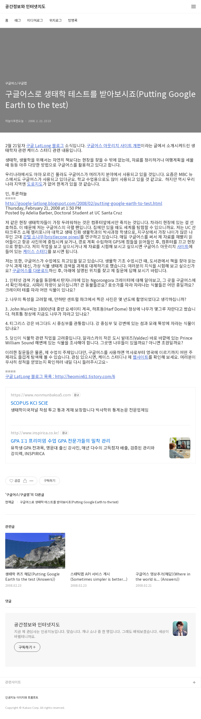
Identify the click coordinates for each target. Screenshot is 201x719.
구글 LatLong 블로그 (45, 145)
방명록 (72, 20)
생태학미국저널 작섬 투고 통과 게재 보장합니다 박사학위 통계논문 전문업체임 (80, 410)
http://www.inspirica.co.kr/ (35, 433)
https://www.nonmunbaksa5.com (41, 395)
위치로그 (55, 20)
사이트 (183, 246)
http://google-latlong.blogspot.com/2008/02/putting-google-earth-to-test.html (83, 203)
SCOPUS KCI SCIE (29, 403)
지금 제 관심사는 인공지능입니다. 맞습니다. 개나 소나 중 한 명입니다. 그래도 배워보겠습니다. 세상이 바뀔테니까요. (91, 634)
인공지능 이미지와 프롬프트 (21, 697)
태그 (18, 20)
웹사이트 (140, 357)
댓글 (8, 600)
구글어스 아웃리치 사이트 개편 (114, 145)
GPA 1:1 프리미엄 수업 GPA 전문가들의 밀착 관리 (60, 440)
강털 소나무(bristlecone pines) (51, 236)
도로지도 (35, 183)
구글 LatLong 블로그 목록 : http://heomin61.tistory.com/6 (60, 376)
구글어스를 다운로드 (30, 270)
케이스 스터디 (35, 251)
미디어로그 (35, 20)
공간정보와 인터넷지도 (25, 6)
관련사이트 (13, 682)
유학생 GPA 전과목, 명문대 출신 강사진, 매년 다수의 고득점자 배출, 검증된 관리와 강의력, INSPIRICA (83, 450)
